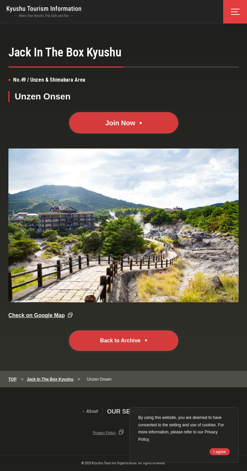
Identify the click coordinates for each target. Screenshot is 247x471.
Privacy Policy (104, 433)
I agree (219, 451)
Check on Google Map (36, 315)
